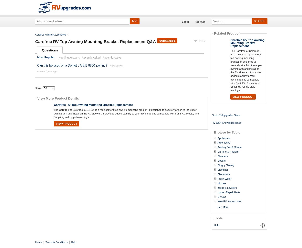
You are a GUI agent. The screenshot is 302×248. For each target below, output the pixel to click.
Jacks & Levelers (227, 188)
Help (216, 225)
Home (38, 242)
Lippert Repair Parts (228, 192)
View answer (116, 65)
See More (222, 207)
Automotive (223, 142)
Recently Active (111, 57)
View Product (66, 123)
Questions (50, 50)
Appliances (223, 138)
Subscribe (167, 40)
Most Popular (46, 57)
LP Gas (221, 197)
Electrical (222, 169)
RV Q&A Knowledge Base (226, 122)
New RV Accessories (229, 201)
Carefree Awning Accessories (50, 34)
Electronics (223, 174)
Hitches (221, 183)
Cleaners (222, 156)
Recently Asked (91, 57)
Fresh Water (224, 179)
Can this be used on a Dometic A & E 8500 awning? (72, 65)
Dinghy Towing (225, 165)
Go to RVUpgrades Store (226, 115)
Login (185, 21)
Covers (221, 160)
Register (200, 21)
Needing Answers (69, 57)
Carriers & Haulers (227, 151)
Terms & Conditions (57, 242)
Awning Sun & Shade (229, 147)
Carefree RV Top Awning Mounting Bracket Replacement (93, 104)
